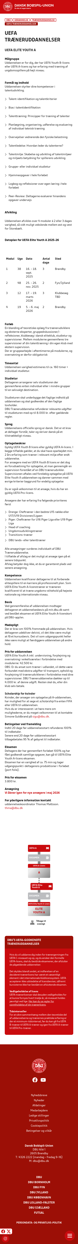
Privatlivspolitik (39, 1120)
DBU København (39, 1197)
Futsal (39, 1213)
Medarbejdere (39, 1110)
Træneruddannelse (43, 20)
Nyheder (39, 1100)
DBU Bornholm (39, 1182)
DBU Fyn (39, 1187)
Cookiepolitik (39, 1126)
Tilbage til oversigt (41, 922)
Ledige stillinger (39, 1115)
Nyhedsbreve (39, 1095)
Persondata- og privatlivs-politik (39, 1223)
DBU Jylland (39, 1192)
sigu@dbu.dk (40, 716)
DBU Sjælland (39, 1208)
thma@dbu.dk (14, 808)
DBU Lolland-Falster (39, 1202)
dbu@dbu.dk (41, 1161)
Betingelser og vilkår (39, 1131)
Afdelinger (39, 1105)
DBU (8, 20)
